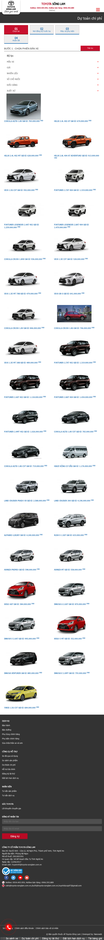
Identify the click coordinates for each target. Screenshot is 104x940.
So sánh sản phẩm (10, 760)
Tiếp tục (90, 48)
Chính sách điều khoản (24, 928)
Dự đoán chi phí (8, 764)
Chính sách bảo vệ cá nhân (47, 928)
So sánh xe (12, 938)
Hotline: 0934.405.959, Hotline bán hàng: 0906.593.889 (52, 8)
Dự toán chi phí (30, 938)
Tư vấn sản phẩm (9, 791)
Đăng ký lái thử (8, 773)
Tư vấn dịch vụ (8, 795)
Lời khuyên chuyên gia (11, 808)
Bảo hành (6, 725)
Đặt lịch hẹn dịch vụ (10, 778)
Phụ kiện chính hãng (10, 738)
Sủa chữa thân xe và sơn (12, 743)
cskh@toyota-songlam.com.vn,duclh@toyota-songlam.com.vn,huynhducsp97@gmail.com (42, 885)
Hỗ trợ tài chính (8, 769)
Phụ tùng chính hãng (11, 734)
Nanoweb (98, 934)
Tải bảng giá (95, 938)
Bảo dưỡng (6, 729)
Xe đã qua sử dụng (10, 756)
